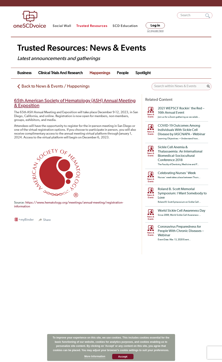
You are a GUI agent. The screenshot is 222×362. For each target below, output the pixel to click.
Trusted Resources (91, 26)
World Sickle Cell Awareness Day (181, 211)
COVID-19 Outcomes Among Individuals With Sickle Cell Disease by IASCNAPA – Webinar (181, 130)
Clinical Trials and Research (60, 73)
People (123, 73)
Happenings (100, 73)
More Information (94, 356)
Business (24, 73)
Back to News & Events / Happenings (56, 86)
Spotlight (143, 73)
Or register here (155, 31)
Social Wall (62, 26)
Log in (155, 25)
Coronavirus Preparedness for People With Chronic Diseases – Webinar (181, 231)
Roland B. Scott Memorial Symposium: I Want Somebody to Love (182, 193)
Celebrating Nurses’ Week (177, 173)
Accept (122, 356)
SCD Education (125, 26)
